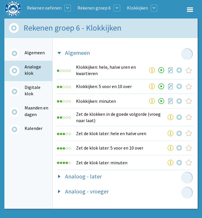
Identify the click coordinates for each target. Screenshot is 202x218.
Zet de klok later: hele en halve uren (111, 133)
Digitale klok (32, 90)
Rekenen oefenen (44, 8)
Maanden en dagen (36, 111)
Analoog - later (83, 176)
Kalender (33, 128)
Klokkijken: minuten (96, 101)
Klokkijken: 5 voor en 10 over (104, 86)
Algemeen (35, 52)
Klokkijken (137, 8)
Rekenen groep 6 (94, 8)
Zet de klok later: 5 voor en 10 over (109, 148)
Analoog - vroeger (87, 191)
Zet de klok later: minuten (101, 162)
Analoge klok (33, 70)
